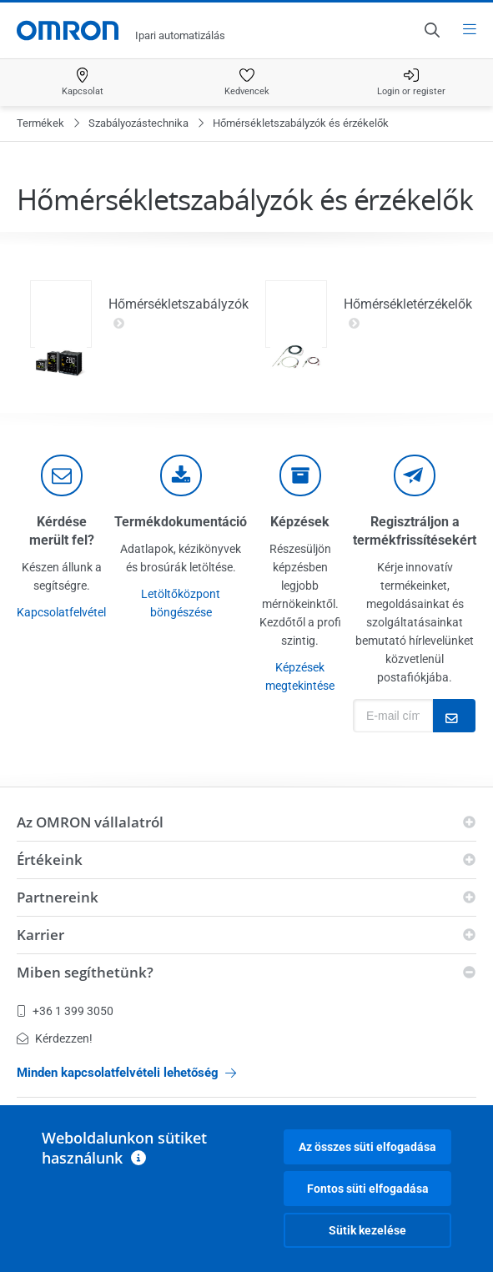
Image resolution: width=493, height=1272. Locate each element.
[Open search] (431, 30)
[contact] (62, 475)
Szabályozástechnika (138, 123)
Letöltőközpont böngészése (180, 603)
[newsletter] (414, 475)
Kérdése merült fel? (61, 531)
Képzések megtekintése (300, 676)
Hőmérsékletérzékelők (408, 313)
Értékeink (50, 859)
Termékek (40, 123)
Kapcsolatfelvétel (61, 612)
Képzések (300, 522)
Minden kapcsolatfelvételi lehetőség (126, 1072)
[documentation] (181, 475)
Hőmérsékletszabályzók (178, 313)
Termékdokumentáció (180, 522)
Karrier (40, 934)
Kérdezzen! (55, 1038)
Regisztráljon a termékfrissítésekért (414, 531)
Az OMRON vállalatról (90, 822)
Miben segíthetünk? (85, 972)
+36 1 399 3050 (65, 1011)
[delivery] (300, 475)
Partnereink (57, 897)
